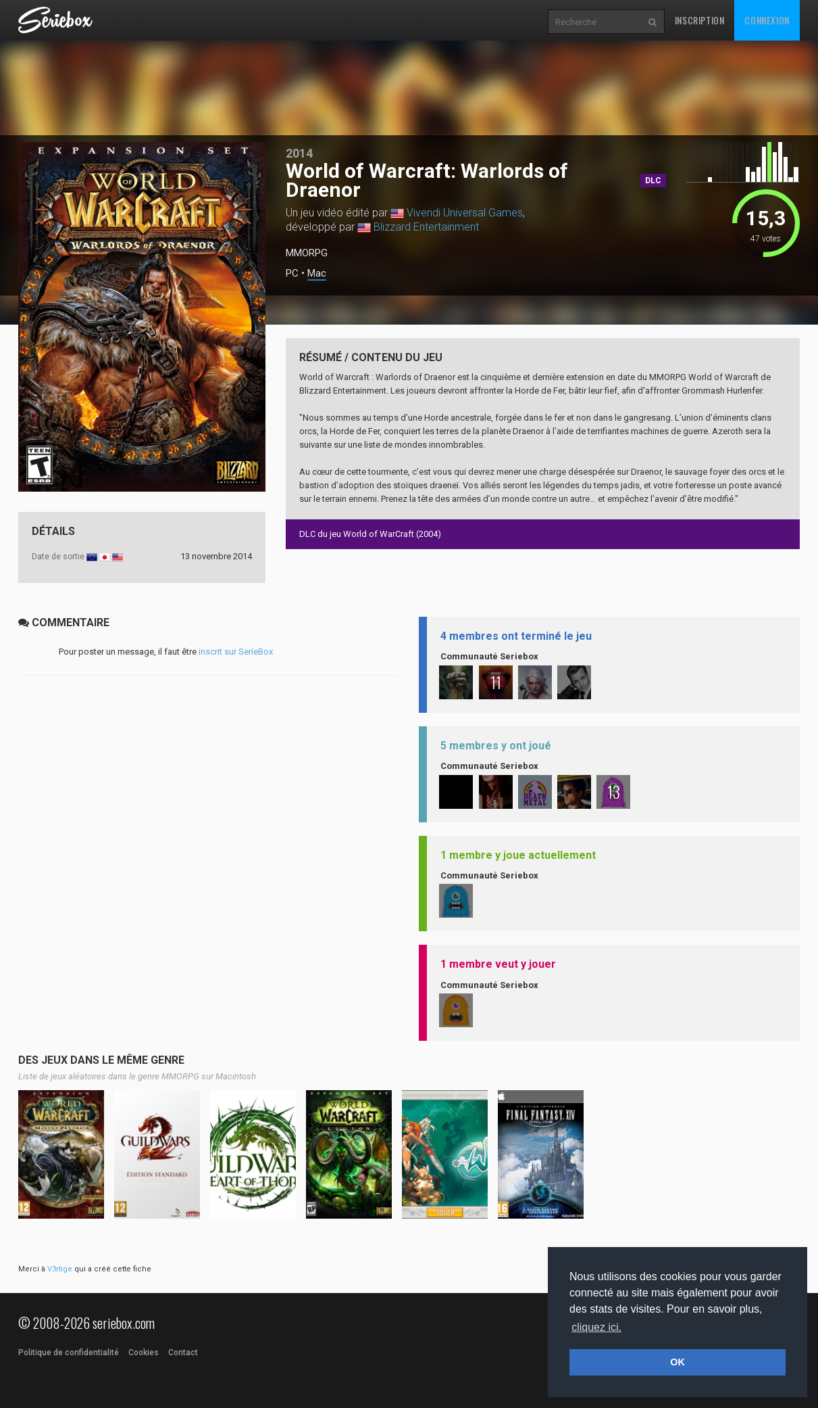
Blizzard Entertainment (426, 226)
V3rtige (59, 1269)
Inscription (700, 20)
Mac (316, 273)
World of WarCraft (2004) (392, 534)
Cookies (143, 1352)
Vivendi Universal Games (465, 212)
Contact (183, 1352)
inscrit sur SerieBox (236, 652)
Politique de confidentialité (68, 1352)
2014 (299, 153)
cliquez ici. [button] (596, 1327)
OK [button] (677, 1362)
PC (292, 273)
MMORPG (307, 253)
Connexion (766, 20)
